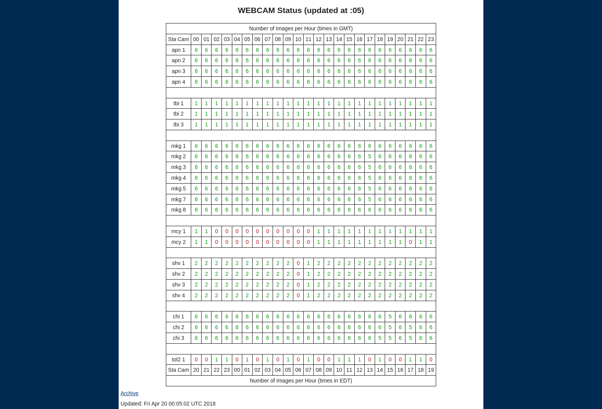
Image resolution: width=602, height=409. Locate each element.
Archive (130, 393)
